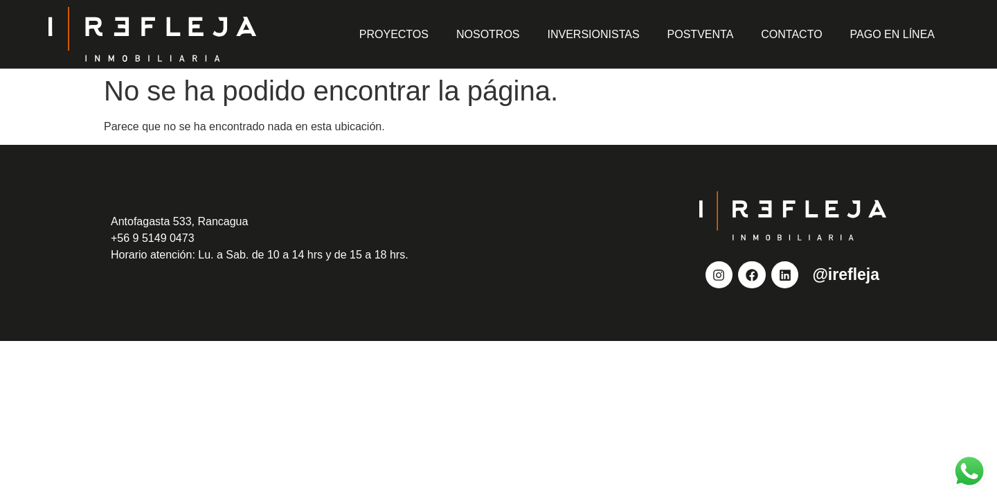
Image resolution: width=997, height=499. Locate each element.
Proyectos (394, 34)
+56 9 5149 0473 (153, 238)
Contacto (791, 34)
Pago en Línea (892, 34)
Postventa (700, 34)
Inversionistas (594, 34)
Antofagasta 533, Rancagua (179, 221)
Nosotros (488, 34)
